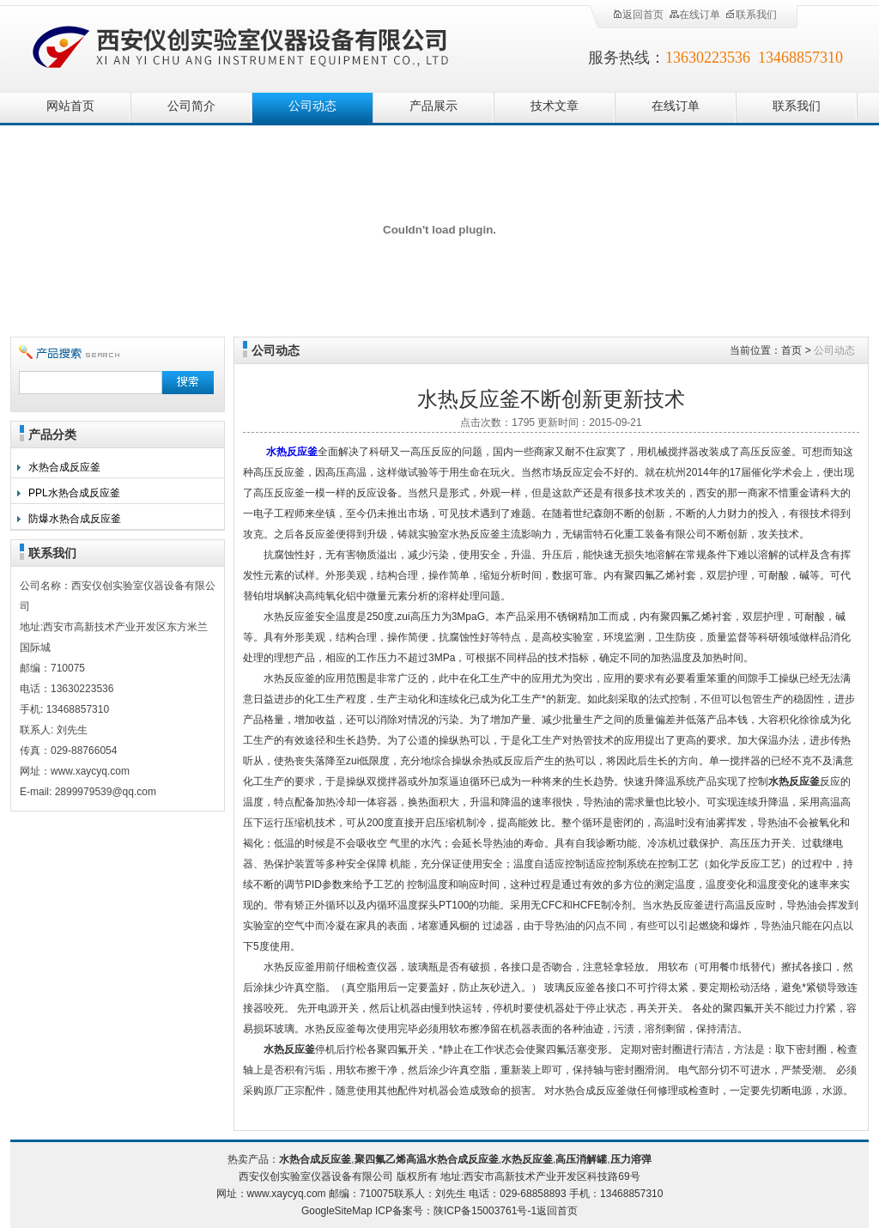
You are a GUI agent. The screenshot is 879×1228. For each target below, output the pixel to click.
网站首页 (70, 106)
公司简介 (191, 106)
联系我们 (751, 15)
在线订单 (694, 15)
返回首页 (638, 15)
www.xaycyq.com (286, 1194)
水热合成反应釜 (64, 467)
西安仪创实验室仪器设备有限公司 (242, 45)
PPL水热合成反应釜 (74, 493)
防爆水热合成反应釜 (74, 519)
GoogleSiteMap (337, 1211)
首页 (791, 350)
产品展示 (433, 106)
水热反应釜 (292, 452)
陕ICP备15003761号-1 (484, 1211)
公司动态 (312, 106)
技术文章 (554, 106)
